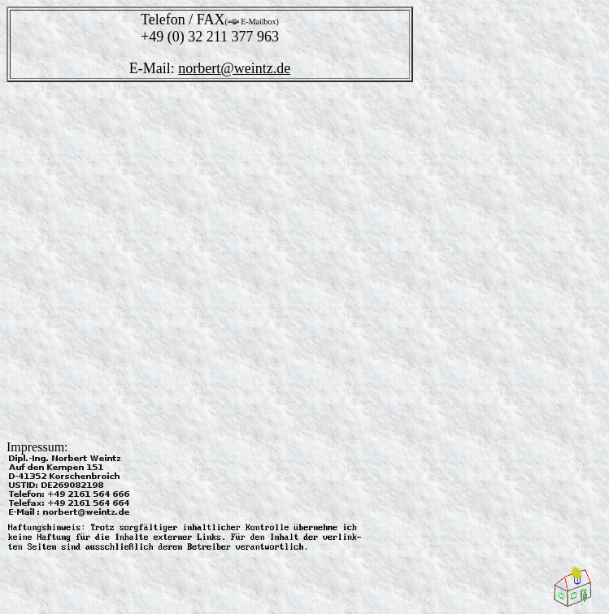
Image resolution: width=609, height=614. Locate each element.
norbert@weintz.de (234, 68)
